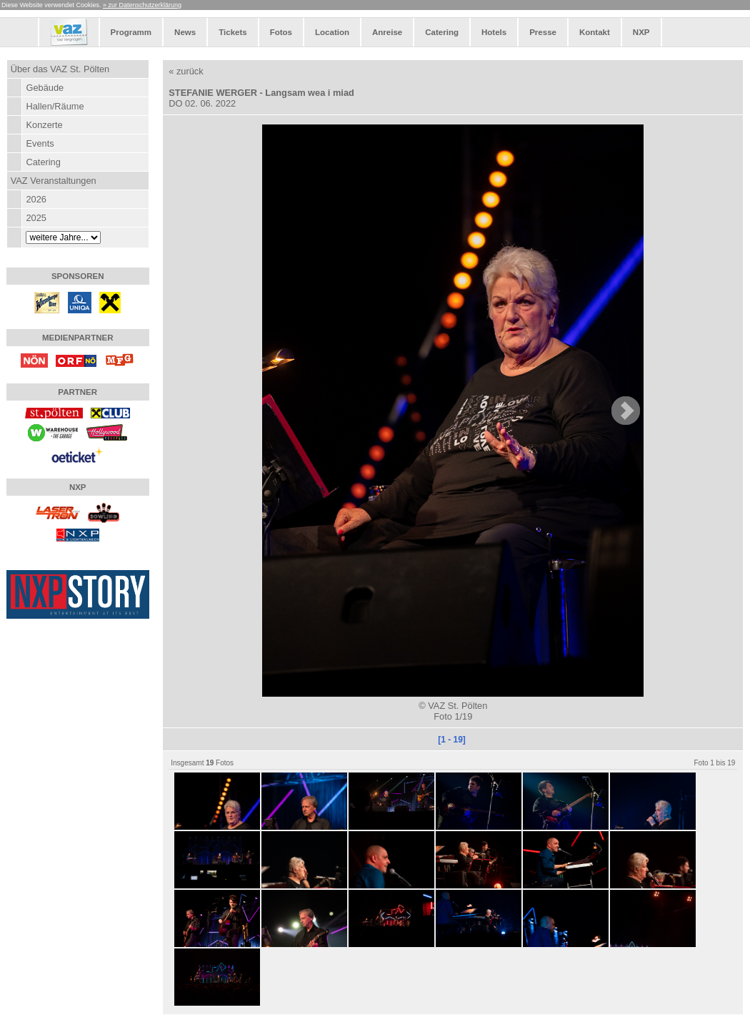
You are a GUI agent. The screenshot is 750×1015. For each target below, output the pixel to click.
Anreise (387, 32)
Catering (442, 32)
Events (40, 143)
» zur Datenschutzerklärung (142, 5)
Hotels (493, 32)
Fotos (281, 32)
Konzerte (44, 124)
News (185, 32)
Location (332, 32)
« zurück (186, 71)
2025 (36, 217)
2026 (36, 199)
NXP (641, 32)
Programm (131, 32)
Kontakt (594, 32)
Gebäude (45, 87)
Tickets (232, 32)
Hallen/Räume (55, 106)
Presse (542, 32)
